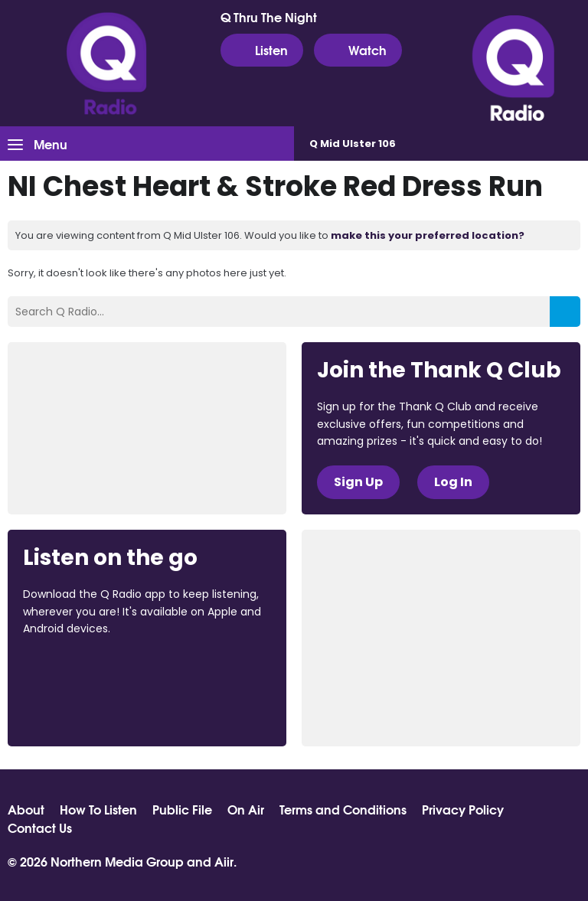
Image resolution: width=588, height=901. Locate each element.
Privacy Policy (463, 809)
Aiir (224, 860)
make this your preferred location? (427, 235)
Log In (453, 482)
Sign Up (358, 482)
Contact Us (40, 827)
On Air (245, 809)
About (26, 809)
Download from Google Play (81, 709)
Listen (262, 50)
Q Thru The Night (268, 17)
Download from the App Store (82, 669)
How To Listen (98, 809)
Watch (358, 50)
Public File (182, 809)
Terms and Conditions (343, 809)
